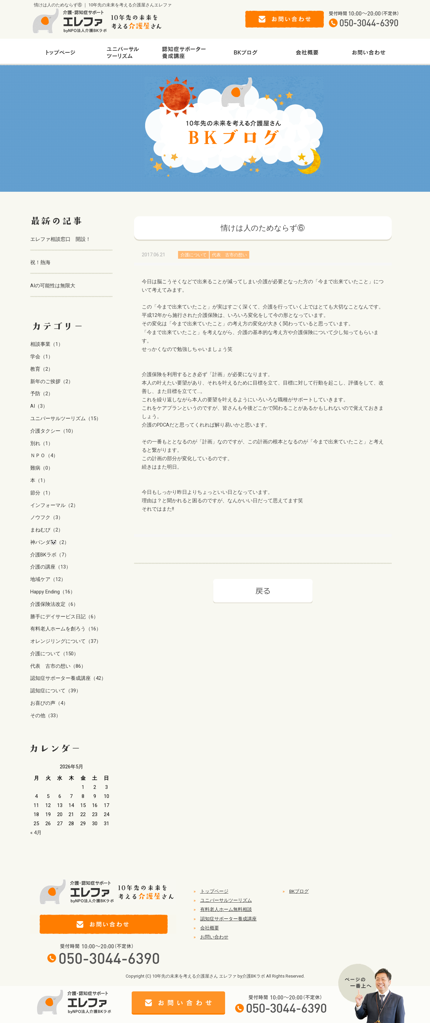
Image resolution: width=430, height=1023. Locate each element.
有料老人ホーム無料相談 (226, 909)
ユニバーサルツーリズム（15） (65, 418)
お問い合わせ (214, 937)
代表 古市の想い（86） (58, 666)
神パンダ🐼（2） (49, 542)
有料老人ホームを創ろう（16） (65, 629)
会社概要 (209, 927)
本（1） (39, 480)
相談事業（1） (46, 344)
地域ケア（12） (48, 579)
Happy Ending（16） (52, 592)
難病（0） (41, 468)
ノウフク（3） (46, 517)
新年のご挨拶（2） (51, 381)
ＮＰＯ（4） (44, 455)
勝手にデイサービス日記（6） (64, 617)
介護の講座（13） (50, 567)
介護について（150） (54, 654)
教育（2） (41, 369)
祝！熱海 (40, 262)
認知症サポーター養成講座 (228, 918)
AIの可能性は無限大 (52, 286)
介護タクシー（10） (53, 431)
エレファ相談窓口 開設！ (60, 239)
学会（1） (41, 357)
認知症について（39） (55, 691)
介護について (193, 254)
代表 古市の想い (229, 254)
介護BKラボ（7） (49, 555)
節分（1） (41, 493)
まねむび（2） (46, 530)
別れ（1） (41, 443)
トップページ (214, 891)
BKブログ (299, 891)
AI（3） (39, 406)
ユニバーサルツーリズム (226, 900)
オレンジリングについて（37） (65, 641)
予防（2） (41, 394)
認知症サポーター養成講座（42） (68, 678)
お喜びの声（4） (49, 703)
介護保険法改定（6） (54, 604)
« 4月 (36, 833)
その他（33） (45, 716)
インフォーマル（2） (54, 505)
